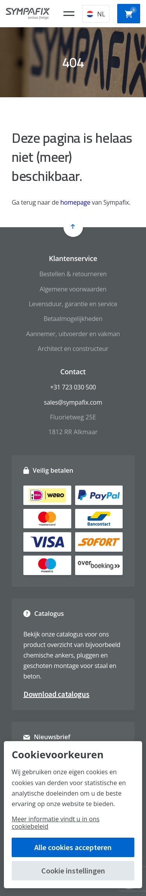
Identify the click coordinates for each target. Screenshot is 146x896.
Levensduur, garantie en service (73, 304)
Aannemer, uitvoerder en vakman (73, 334)
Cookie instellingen (73, 870)
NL (95, 14)
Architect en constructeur (73, 348)
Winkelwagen (131, 13)
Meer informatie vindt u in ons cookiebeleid (56, 822)
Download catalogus (56, 693)
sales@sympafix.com (73, 402)
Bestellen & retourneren (73, 274)
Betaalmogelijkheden (73, 318)
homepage (75, 202)
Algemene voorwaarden (73, 289)
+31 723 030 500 (73, 387)
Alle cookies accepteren (73, 847)
